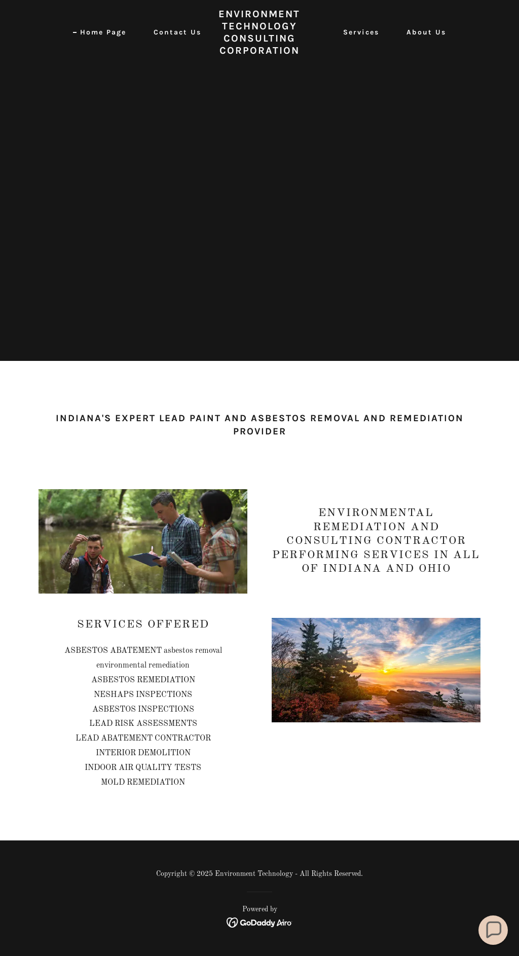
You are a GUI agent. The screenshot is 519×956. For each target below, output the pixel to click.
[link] (259, 52)
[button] (493, 930)
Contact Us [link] (177, 32)
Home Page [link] (103, 32)
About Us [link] (426, 32)
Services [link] (361, 32)
